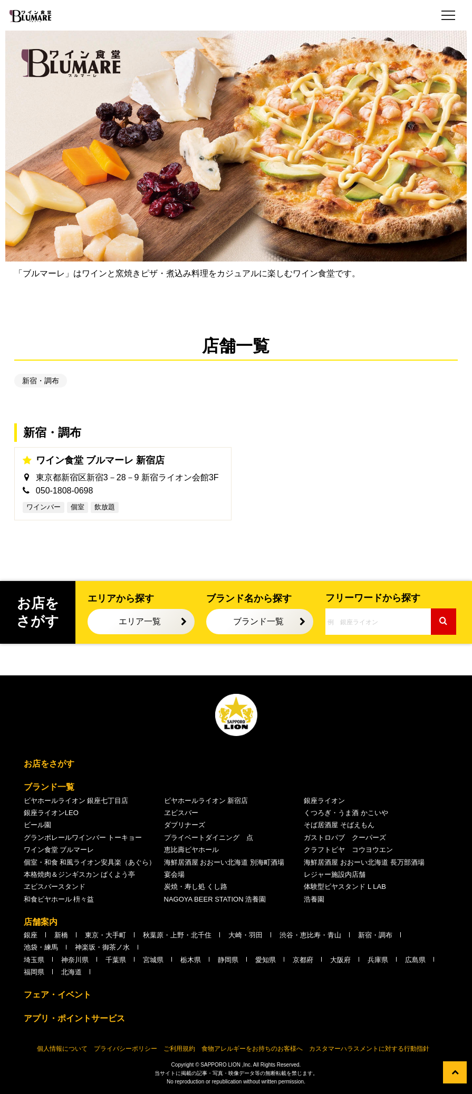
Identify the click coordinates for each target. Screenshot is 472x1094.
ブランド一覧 (258, 621)
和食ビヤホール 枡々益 (59, 899)
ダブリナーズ (184, 825)
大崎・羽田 (245, 935)
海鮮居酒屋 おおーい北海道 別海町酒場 (224, 862)
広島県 (415, 960)
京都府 (303, 960)
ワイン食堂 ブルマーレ (59, 850)
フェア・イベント (57, 994)
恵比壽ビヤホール (191, 850)
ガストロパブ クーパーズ (345, 837)
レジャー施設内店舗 (334, 874)
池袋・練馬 (41, 947)
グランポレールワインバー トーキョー (83, 837)
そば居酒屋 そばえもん (339, 825)
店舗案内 (40, 921)
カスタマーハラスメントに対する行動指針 (369, 1048)
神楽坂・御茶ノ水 (102, 947)
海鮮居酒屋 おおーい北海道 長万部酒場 (364, 862)
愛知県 (265, 960)
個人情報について (62, 1048)
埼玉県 (34, 960)
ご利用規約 (179, 1048)
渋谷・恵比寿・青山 (310, 935)
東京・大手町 (105, 935)
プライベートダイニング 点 (208, 837)
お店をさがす (49, 763)
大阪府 (340, 960)
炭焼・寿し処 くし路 (196, 886)
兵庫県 (378, 960)
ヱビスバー (181, 813)
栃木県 (190, 960)
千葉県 (115, 960)
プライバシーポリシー (125, 1048)
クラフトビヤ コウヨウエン (348, 850)
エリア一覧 (140, 621)
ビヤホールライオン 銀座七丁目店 (76, 801)
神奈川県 (75, 960)
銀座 (30, 935)
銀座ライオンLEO (51, 813)
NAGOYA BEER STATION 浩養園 (215, 899)
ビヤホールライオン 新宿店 (206, 801)
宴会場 (174, 874)
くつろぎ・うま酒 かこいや (346, 813)
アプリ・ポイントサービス (74, 1018)
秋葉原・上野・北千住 (177, 935)
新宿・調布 (40, 380)
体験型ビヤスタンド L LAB (345, 886)
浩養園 (314, 899)
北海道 (71, 972)
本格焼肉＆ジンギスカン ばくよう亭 (80, 874)
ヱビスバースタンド (54, 886)
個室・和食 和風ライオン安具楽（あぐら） (90, 862)
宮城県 (153, 960)
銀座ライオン (324, 801)
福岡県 (34, 972)
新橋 (61, 935)
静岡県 (228, 960)
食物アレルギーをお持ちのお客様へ (252, 1048)
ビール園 (37, 825)
